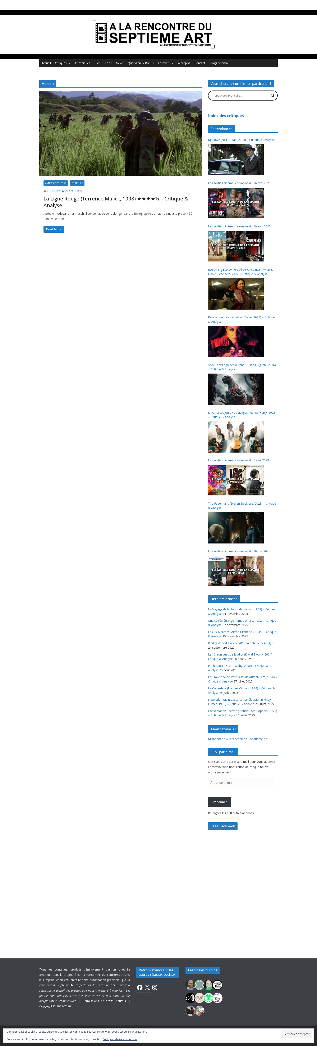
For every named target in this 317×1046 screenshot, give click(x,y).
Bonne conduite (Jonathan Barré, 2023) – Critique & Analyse (241, 319)
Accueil (46, 63)
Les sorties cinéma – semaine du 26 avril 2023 (239, 183)
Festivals (166, 63)
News (120, 63)
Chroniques (82, 63)
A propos (184, 63)
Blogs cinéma (218, 63)
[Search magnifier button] (273, 95)
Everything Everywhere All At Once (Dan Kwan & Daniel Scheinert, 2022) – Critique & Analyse (240, 272)
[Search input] (241, 95)
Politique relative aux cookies (120, 1039)
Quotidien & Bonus (141, 63)
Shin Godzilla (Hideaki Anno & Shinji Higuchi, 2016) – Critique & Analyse (242, 367)
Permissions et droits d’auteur (105, 1001)
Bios (98, 63)
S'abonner (219, 802)
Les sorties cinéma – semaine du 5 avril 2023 (238, 460)
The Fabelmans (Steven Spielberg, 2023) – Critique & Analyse (242, 505)
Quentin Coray (73, 190)
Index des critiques (226, 115)
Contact (199, 63)
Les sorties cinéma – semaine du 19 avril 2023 (239, 226)
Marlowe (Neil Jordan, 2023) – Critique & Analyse (241, 140)
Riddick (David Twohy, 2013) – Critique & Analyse (241, 643)
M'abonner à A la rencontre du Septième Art (238, 739)
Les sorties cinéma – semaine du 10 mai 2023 (239, 551)
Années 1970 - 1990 (55, 183)
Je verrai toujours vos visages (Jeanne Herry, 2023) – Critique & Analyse (242, 415)
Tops (108, 63)
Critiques (63, 63)
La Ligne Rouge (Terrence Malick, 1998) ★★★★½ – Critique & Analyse (115, 201)
